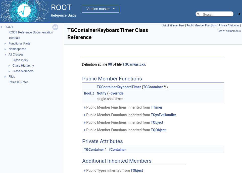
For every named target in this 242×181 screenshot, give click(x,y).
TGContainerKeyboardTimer (119, 87)
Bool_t (89, 93)
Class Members (23, 71)
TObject (157, 122)
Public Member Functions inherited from (122, 107)
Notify (101, 93)
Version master (98, 9)
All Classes (16, 54)
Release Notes (18, 82)
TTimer (156, 107)
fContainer (117, 150)
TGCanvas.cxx (134, 64)
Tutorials (14, 38)
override (117, 93)
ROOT (9, 27)
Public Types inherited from (113, 170)
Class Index (20, 60)
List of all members (173, 25)
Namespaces (17, 49)
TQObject (158, 130)
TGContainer (153, 87)
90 (110, 64)
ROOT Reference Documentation (31, 32)
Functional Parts (19, 43)
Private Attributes (229, 25)
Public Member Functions (201, 25)
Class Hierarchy (23, 65)
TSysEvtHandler (163, 115)
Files (12, 76)
